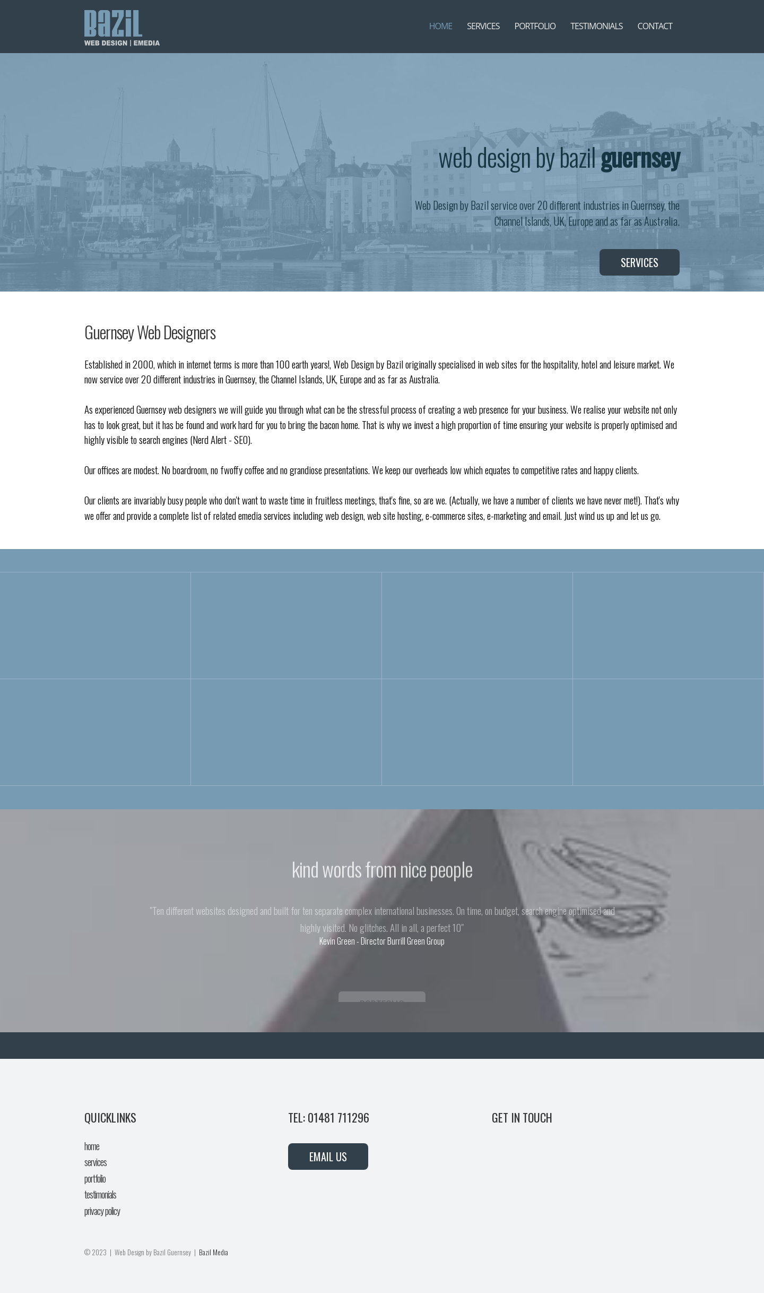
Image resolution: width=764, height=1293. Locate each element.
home (91, 1146)
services (95, 1162)
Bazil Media (213, 1252)
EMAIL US (328, 1156)
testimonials (100, 1194)
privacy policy (102, 1211)
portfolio (95, 1178)
